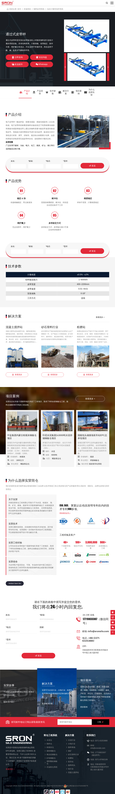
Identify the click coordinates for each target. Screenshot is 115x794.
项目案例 (76, 92)
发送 (92, 166)
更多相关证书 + (65, 512)
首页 (19, 9)
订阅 (100, 719)
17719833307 (100, 749)
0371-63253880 (101, 737)
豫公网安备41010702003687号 (76, 782)
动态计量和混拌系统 (55, 9)
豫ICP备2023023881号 (55, 782)
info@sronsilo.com (98, 629)
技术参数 (50, 92)
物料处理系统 (39, 9)
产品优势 (38, 92)
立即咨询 (17, 57)
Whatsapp (42, 64)
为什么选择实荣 (89, 92)
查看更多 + (100, 317)
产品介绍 (25, 92)
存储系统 (27, 9)
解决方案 (63, 92)
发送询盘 (41, 57)
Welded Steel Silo (15, 582)
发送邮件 (17, 64)
